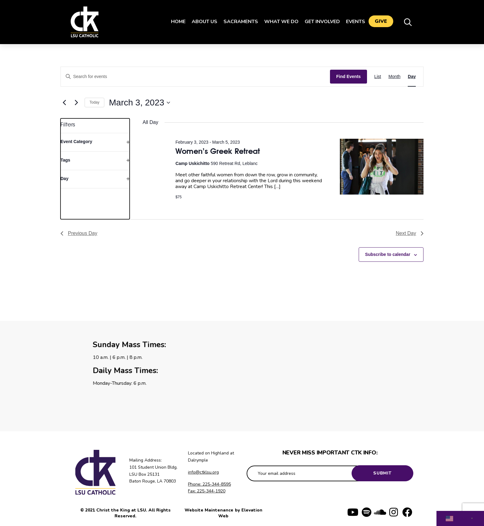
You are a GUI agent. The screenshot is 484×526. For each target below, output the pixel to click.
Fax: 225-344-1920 (206, 491)
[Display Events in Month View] (394, 76)
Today (94, 102)
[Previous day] (64, 102)
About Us (202, 21)
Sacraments (238, 21)
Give (381, 21)
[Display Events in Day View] (412, 76)
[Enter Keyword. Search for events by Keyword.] (195, 76)
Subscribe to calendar (387, 254)
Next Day (410, 233)
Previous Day (78, 233)
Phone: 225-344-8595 (209, 484)
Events (352, 21)
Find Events (348, 76)
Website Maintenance (210, 510)
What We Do (278, 21)
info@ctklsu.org (203, 472)
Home (175, 21)
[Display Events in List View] (377, 76)
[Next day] (76, 102)
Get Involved (319, 21)
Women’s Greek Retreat (217, 151)
